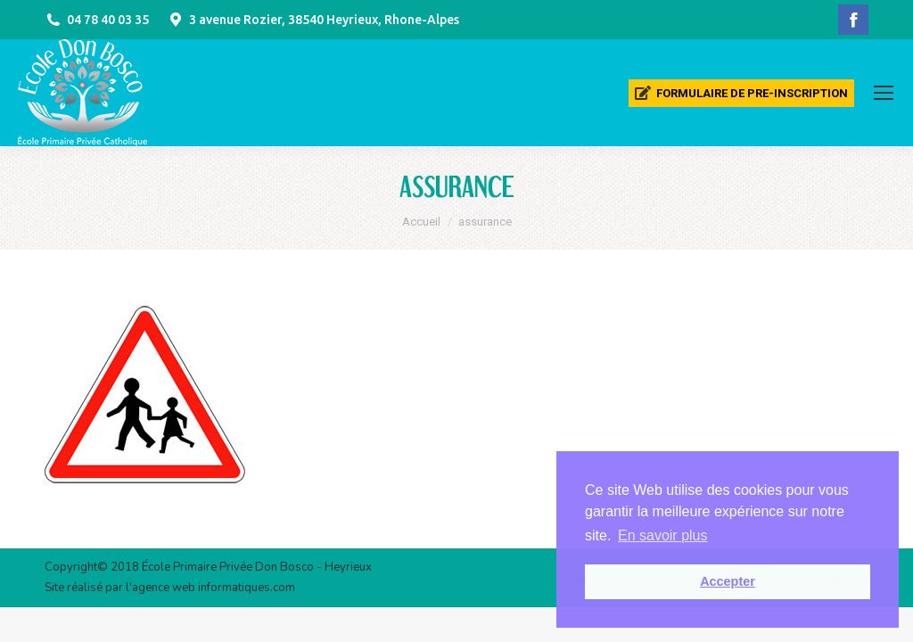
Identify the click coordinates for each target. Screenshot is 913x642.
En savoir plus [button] (663, 535)
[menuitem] (741, 93)
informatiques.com (246, 588)
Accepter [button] (727, 581)
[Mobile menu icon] (883, 92)
